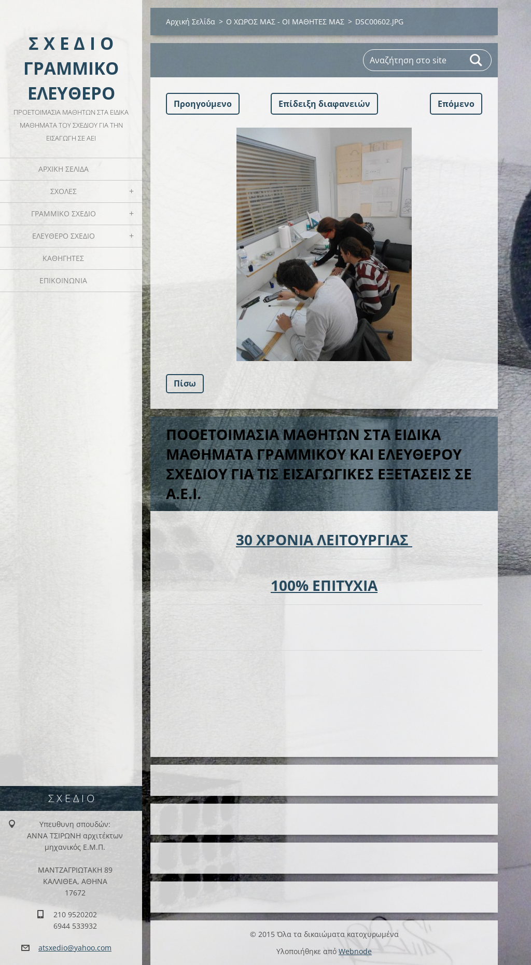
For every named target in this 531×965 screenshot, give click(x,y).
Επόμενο (456, 103)
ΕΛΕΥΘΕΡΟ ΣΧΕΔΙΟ (63, 236)
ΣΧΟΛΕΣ (63, 191)
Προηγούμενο (203, 103)
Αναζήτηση (476, 60)
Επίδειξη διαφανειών (324, 103)
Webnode (355, 951)
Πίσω (185, 383)
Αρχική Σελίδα (63, 169)
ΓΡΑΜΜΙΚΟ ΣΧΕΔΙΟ (63, 213)
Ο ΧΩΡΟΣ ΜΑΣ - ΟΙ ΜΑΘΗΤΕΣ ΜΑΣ (285, 21)
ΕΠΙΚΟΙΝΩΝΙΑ (63, 280)
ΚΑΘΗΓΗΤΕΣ (63, 258)
